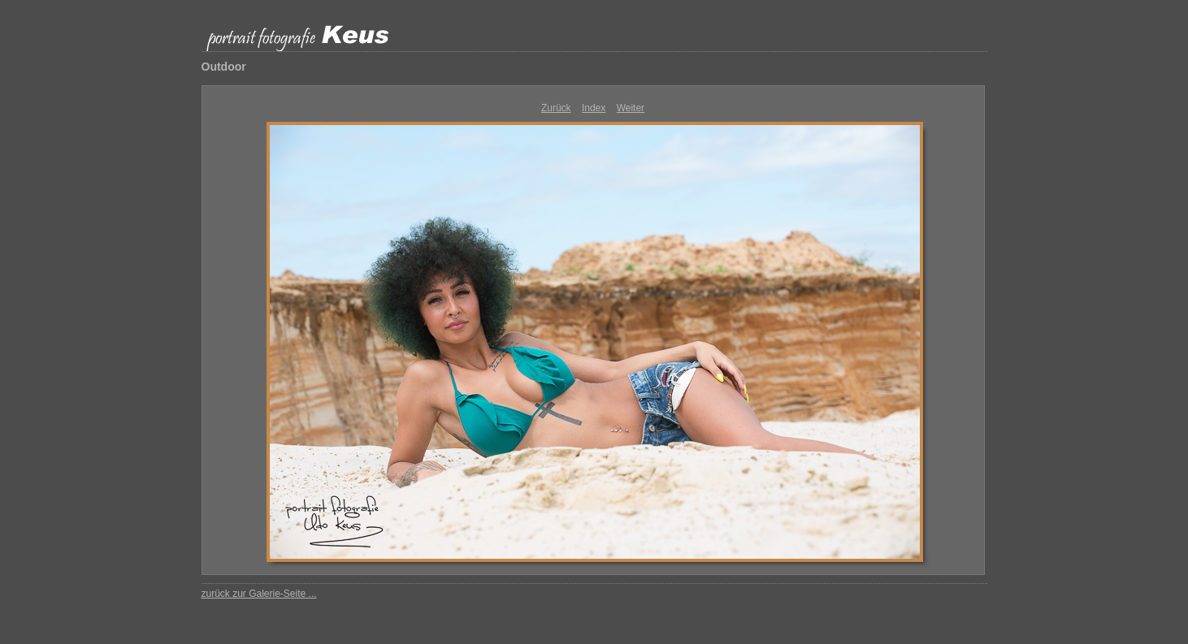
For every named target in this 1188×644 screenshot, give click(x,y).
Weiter (630, 108)
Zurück (556, 108)
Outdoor (224, 66)
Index (593, 108)
